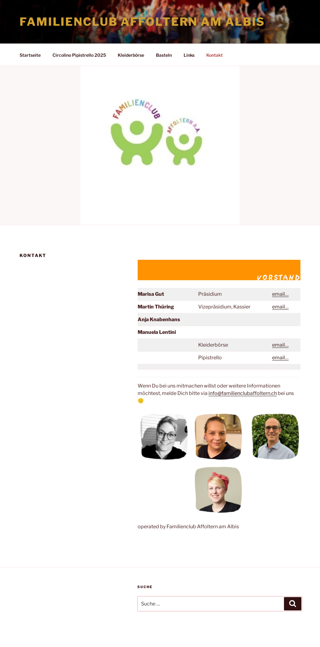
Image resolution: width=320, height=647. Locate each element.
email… (280, 294)
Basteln (164, 55)
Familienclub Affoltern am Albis (142, 22)
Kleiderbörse (131, 55)
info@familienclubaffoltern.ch (242, 393)
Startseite (30, 55)
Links (189, 55)
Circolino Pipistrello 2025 (79, 55)
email (278, 345)
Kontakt (214, 55)
